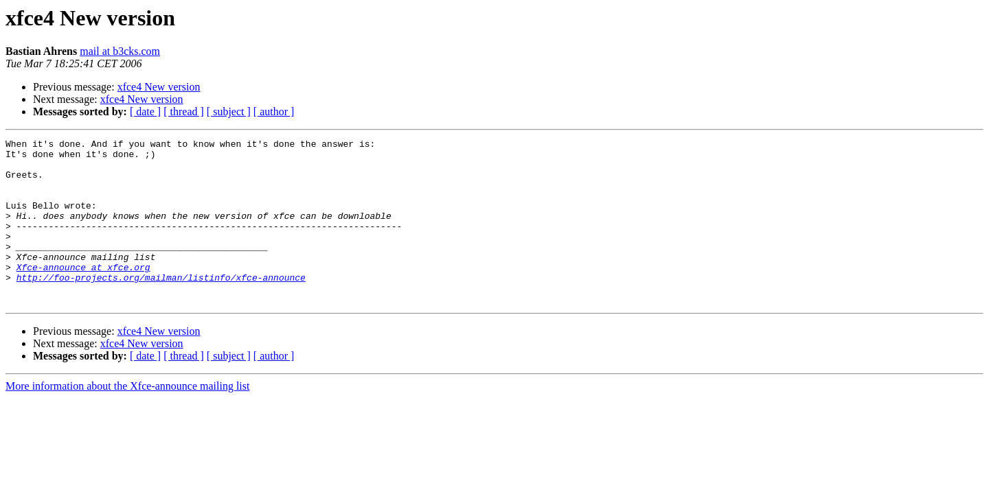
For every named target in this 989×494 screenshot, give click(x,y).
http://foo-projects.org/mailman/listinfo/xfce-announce (161, 306)
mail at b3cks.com (120, 51)
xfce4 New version (159, 87)
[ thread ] (183, 111)
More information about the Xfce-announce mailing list (127, 419)
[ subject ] (229, 111)
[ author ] (274, 111)
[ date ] (145, 111)
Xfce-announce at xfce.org (83, 293)
